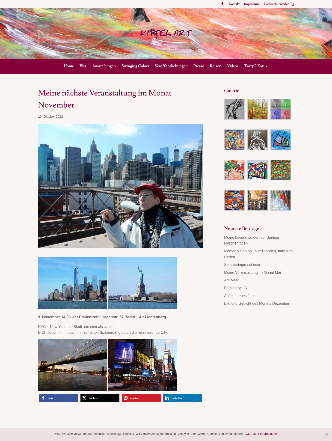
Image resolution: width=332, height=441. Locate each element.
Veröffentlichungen (171, 67)
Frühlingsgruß (235, 288)
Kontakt (234, 4)
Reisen (215, 67)
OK (248, 433)
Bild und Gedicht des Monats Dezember (256, 303)
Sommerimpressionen (242, 265)
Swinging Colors (135, 67)
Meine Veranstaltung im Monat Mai (252, 272)
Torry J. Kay (254, 67)
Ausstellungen (104, 67)
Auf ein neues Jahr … (242, 296)
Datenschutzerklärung (279, 4)
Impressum (252, 4)
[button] (58, 398)
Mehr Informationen (265, 433)
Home (69, 67)
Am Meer (231, 280)
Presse (198, 67)
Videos (232, 67)
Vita (83, 67)
